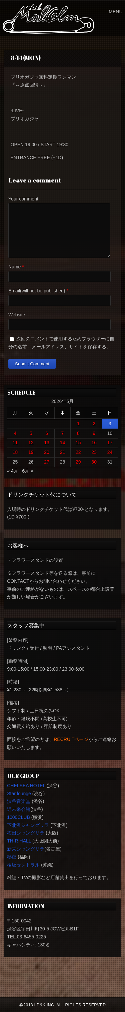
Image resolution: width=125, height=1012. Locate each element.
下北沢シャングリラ (28, 825)
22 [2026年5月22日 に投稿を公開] (78, 452)
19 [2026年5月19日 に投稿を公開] (31, 452)
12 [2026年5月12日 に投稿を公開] (31, 442)
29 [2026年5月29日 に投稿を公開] (78, 462)
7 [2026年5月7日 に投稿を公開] (62, 433)
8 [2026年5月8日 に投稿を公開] (78, 433)
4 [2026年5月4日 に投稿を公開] (15, 433)
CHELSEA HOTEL (26, 785)
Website (16, 314)
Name (14, 266)
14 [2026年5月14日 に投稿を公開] (62, 442)
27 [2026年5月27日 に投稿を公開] (46, 462)
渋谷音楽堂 (18, 801)
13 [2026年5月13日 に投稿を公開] (46, 442)
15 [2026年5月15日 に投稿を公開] (78, 442)
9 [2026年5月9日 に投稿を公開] (94, 433)
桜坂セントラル (23, 864)
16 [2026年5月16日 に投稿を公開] (94, 442)
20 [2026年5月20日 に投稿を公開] (46, 452)
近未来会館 (18, 809)
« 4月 (12, 471)
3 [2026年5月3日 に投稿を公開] (110, 423)
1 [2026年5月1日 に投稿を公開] (78, 423)
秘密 (11, 856)
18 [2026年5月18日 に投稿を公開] (15, 452)
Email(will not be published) (36, 290)
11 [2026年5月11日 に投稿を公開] (15, 442)
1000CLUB (18, 817)
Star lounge (19, 793)
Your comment (23, 198)
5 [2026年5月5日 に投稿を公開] (31, 433)
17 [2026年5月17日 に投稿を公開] (110, 442)
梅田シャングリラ (25, 833)
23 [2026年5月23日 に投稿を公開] (94, 452)
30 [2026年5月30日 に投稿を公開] (94, 462)
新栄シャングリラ (25, 848)
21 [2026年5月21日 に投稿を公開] (62, 452)
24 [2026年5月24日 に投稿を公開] (110, 452)
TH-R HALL (19, 840)
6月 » (27, 471)
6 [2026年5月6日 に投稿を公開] (46, 433)
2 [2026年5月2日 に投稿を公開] (94, 423)
